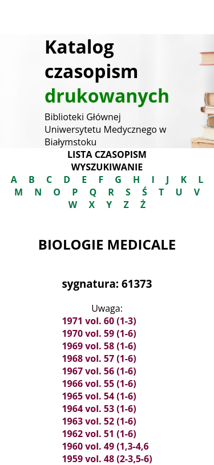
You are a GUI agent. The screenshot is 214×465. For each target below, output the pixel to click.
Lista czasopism (107, 154)
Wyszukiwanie (107, 167)
